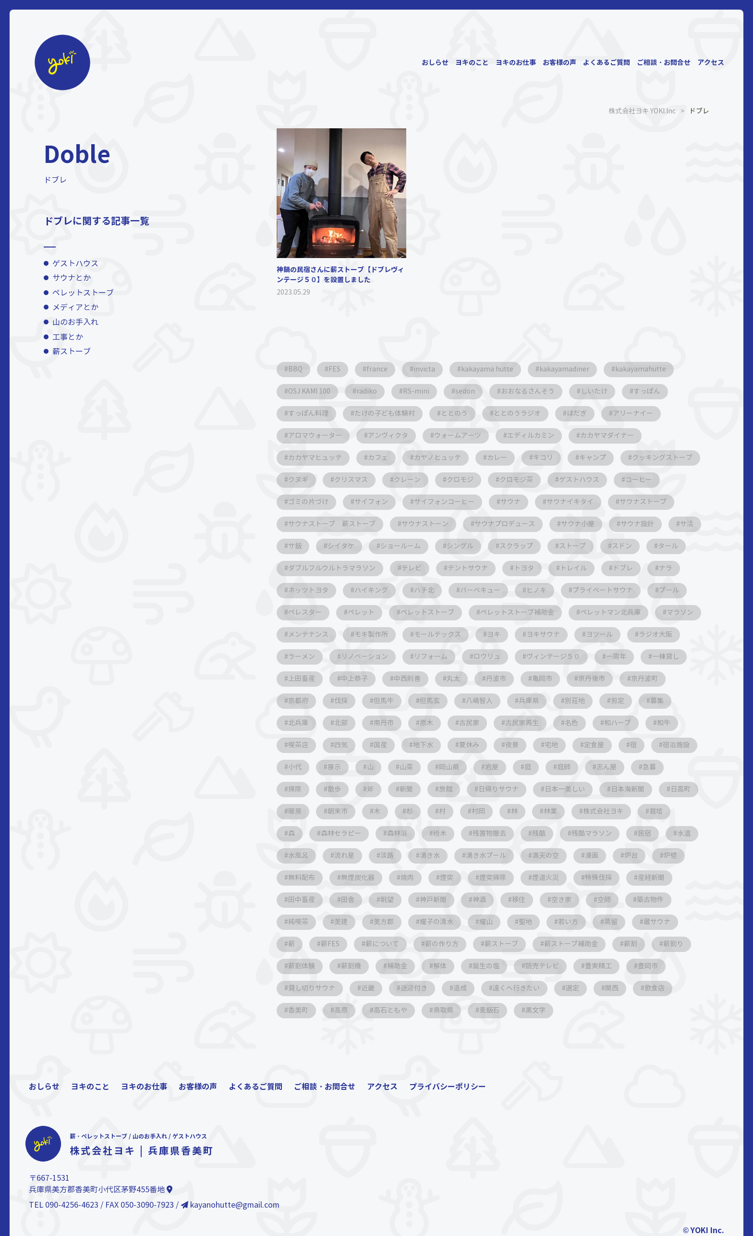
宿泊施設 (676, 745)
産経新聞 (651, 878)
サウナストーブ (643, 502)
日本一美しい (565, 789)
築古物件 (650, 900)
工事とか (67, 337)
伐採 (341, 701)
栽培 (656, 811)
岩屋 (491, 767)
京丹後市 (591, 679)
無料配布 (301, 878)
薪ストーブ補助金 (571, 944)
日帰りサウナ (498, 789)
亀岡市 (542, 679)
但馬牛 (384, 701)
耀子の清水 (436, 922)
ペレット (361, 612)
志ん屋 (606, 767)
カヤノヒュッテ (437, 458)
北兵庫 (298, 723)
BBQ (295, 369)
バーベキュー (480, 590)
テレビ (411, 568)
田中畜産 (301, 900)
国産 (380, 745)
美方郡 (384, 922)
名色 (571, 723)
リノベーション (364, 657)
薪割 (630, 944)
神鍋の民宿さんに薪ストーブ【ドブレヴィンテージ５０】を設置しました (340, 274)
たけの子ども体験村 (384, 413)
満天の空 (545, 856)
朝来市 (338, 811)
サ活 (686, 524)
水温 (684, 833)
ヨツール (599, 634)
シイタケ (341, 546)
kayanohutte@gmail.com (230, 1205)
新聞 (406, 789)
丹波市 (496, 679)
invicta (424, 369)
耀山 (486, 922)
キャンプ (592, 458)
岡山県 (449, 767)
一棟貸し (665, 657)
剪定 (617, 701)
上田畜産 (301, 679)
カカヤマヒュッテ (315, 458)
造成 (460, 988)
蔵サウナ (657, 922)
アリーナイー (633, 413)
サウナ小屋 (578, 524)
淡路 (387, 856)
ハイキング (371, 590)
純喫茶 (298, 922)
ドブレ (623, 568)
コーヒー (638, 480)
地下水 (423, 745)
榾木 (440, 833)
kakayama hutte (487, 369)
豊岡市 (648, 966)
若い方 (568, 922)
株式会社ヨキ (603, 811)
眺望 (387, 900)
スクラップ (516, 546)
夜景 (512, 745)
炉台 (631, 856)
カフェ (378, 458)
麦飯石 (489, 1010)
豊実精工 (598, 966)
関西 (612, 988)
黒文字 (535, 1010)
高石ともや (390, 1010)
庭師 (564, 767)
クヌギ (298, 480)
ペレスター (305, 612)
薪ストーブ (71, 351)
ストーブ (572, 546)
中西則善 (407, 679)
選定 (572, 988)
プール (669, 590)
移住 (518, 900)
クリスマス (351, 480)
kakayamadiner (564, 369)
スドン (622, 546)
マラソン (680, 612)
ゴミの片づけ (308, 502)
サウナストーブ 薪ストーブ (332, 524)
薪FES (330, 944)
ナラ (665, 568)
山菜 (406, 767)
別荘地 (575, 701)
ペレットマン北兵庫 (610, 612)
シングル (460, 546)
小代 (295, 767)
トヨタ (524, 568)
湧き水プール (486, 856)
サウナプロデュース (504, 524)
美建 (341, 922)
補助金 (397, 966)
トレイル (573, 568)
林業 (550, 811)
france (377, 369)
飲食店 (654, 988)
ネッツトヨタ (308, 590)
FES (334, 369)
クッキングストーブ (662, 458)
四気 (341, 745)
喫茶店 (298, 745)
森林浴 (397, 833)
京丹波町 (644, 679)
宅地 (551, 745)
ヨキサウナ (543, 634)
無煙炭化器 (358, 878)
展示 (334, 767)
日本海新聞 (627, 789)
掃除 (295, 789)
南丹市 (384, 723)
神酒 (479, 900)
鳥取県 (443, 1010)
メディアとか (75, 307)
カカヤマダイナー (607, 436)
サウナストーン (425, 524)
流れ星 (344, 856)
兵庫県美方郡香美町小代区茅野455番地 (100, 1189)
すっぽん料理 (308, 413)
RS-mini (416, 391)
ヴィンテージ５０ (553, 657)
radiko (366, 391)
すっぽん (646, 391)
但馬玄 (430, 701)
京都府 (298, 701)
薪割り (673, 944)
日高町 (680, 789)
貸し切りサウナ (311, 988)
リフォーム (431, 657)
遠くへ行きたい (516, 988)
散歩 (334, 789)
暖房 (295, 811)
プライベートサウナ (602, 590)
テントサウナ (468, 568)
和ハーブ (617, 723)
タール (668, 546)
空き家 (561, 900)
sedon (465, 391)
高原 (341, 1010)
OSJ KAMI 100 (309, 391)
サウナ (510, 502)
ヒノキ (536, 590)
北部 (341, 723)
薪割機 (351, 966)
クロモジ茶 (516, 480)
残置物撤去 (489, 833)
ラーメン (301, 657)
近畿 (368, 988)
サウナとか (71, 278)
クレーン (407, 480)
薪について (382, 944)
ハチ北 (424, 590)
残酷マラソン (591, 833)
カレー (497, 458)
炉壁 (670, 856)
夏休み (469, 745)
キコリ (543, 458)
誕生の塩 (486, 966)
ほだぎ (577, 413)
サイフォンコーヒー (444, 502)
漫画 (591, 856)
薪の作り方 (442, 944)
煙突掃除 (492, 878)
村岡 (478, 811)
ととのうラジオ (517, 413)
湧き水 (430, 856)
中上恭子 (354, 679)
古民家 (469, 723)
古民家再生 (522, 723)
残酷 (539, 833)
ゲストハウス (75, 263)
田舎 (347, 900)
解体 (440, 966)
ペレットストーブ (83, 292)
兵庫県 (529, 701)
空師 (604, 900)
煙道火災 (545, 878)
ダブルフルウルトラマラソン (332, 568)
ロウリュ (487, 657)
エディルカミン (530, 436)
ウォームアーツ (457, 436)
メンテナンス (308, 634)
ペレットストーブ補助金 (517, 612)
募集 (657, 701)
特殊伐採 (598, 878)
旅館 (445, 789)
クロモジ (460, 480)
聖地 (525, 922)
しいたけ (594, 391)
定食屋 (594, 745)
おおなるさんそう (528, 391)
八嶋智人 (479, 701)
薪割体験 (301, 966)
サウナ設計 (637, 524)
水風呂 (298, 856)
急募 (649, 767)
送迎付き (414, 988)
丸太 (453, 679)
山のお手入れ (75, 322)
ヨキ (493, 634)
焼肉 (407, 878)
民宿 (644, 833)
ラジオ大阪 (655, 634)
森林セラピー (341, 833)
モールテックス (437, 634)
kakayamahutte (640, 369)
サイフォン (371, 502)
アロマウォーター (315, 436)
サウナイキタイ (570, 502)
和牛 (663, 723)
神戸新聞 (433, 900)
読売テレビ (542, 966)
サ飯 (295, 546)
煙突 (446, 878)
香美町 (298, 1010)
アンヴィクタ (388, 436)
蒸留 (611, 922)
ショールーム (400, 546)
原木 (426, 723)
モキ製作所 (371, 634)
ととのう (454, 413)
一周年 (616, 657)
